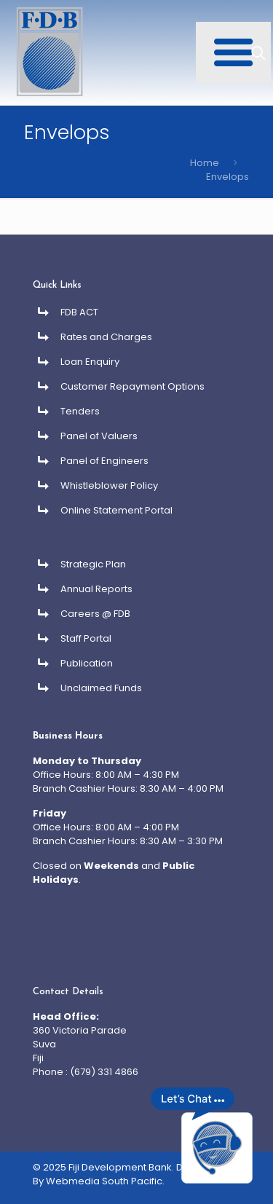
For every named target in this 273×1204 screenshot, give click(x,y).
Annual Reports (96, 589)
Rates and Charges (106, 337)
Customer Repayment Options (132, 386)
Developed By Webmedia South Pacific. (131, 1174)
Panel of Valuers (99, 436)
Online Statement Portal (116, 510)
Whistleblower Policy (109, 485)
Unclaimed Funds (101, 688)
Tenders (80, 411)
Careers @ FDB (95, 614)
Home (204, 163)
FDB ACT (79, 312)
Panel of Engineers (104, 461)
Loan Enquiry (89, 362)
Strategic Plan (93, 564)
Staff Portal (85, 638)
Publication (86, 663)
